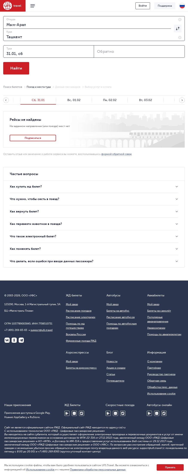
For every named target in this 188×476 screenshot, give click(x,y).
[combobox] (94, 22)
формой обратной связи (116, 154)
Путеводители (115, 380)
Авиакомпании (156, 327)
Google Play (67, 413)
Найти (16, 68)
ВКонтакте (7, 340)
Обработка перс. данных (162, 387)
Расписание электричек (80, 317)
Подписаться (33, 137)
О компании (154, 361)
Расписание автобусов (120, 317)
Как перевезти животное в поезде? (36, 224)
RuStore (81, 413)
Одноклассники (14, 340)
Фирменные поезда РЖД (81, 340)
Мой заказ (72, 304)
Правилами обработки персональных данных (98, 469)
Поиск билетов (12, 86)
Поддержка (165, 5)
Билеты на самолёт (159, 310)
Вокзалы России (76, 334)
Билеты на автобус (117, 310)
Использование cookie (161, 393)
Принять (170, 467)
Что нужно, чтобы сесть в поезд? (34, 199)
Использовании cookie (40, 469)
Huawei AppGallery (74, 413)
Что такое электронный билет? (33, 236)
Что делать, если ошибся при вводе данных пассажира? (51, 261)
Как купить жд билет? (26, 186)
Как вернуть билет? (24, 211)
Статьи (110, 374)
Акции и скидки (115, 367)
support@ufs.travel (41, 330)
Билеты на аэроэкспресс (81, 367)
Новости (111, 361)
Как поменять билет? (25, 248)
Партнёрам (154, 367)
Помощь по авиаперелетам (164, 334)
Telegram (21, 340)
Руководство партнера (161, 374)
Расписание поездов (78, 310)
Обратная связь (156, 380)
